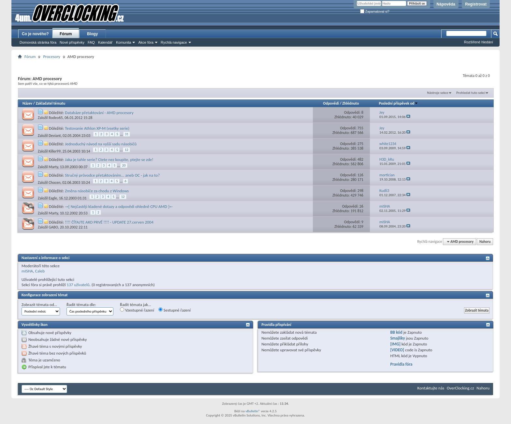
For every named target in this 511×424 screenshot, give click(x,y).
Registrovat (476, 4)
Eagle (53, 198)
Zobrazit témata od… (39, 304)
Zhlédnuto (350, 103)
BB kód (396, 332)
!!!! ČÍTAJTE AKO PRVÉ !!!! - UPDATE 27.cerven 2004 (109, 222)
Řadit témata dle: (81, 304)
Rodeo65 (56, 117)
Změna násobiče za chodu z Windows (97, 190)
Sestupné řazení (174, 310)
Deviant (55, 135)
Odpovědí (331, 103)
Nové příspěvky (72, 42)
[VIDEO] (397, 349)
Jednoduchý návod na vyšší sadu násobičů (101, 143)
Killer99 (55, 151)
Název (27, 103)
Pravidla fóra (401, 364)
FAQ (91, 42)
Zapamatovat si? (374, 11)
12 (126, 150)
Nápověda (446, 4)
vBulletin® (252, 411)
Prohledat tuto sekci (470, 93)
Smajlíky (397, 338)
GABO (53, 227)
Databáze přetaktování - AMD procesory (99, 112)
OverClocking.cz (460, 388)
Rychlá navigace (174, 42)
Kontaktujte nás (430, 388)
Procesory (51, 56)
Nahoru (484, 242)
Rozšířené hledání (478, 42)
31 (126, 134)
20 (123, 165)
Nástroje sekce (437, 93)
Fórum (66, 34)
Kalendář (105, 42)
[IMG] (395, 344)
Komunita (123, 42)
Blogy (92, 34)
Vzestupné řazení (137, 310)
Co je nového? (35, 34)
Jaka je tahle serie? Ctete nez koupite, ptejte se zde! (109, 159)
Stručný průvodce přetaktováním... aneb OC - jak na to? (112, 175)
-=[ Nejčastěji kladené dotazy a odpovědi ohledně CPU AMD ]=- (119, 206)
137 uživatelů (78, 284)
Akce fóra (145, 42)
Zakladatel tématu (50, 103)
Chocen (54, 182)
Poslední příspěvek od (398, 103)
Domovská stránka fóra (38, 42)
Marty (53, 167)
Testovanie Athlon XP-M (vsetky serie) (97, 128)
